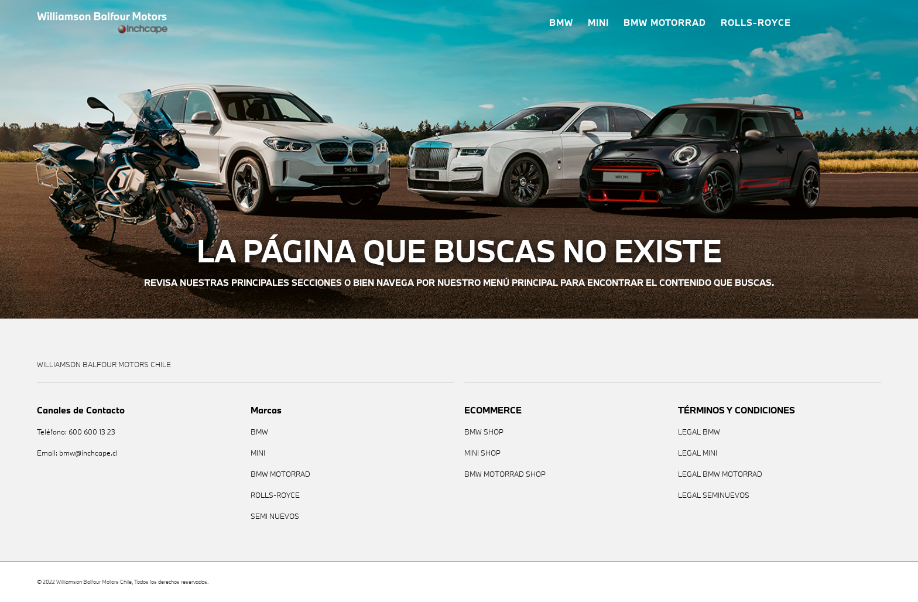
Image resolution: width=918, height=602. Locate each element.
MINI (598, 22)
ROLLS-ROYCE (756, 22)
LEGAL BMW (699, 432)
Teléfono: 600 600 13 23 (76, 432)
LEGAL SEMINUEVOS (713, 495)
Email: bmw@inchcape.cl (77, 453)
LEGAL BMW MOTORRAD (720, 474)
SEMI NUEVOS (275, 516)
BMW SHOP (483, 432)
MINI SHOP (482, 453)
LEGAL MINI (697, 453)
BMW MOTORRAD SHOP (505, 474)
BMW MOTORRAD (665, 22)
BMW (561, 22)
